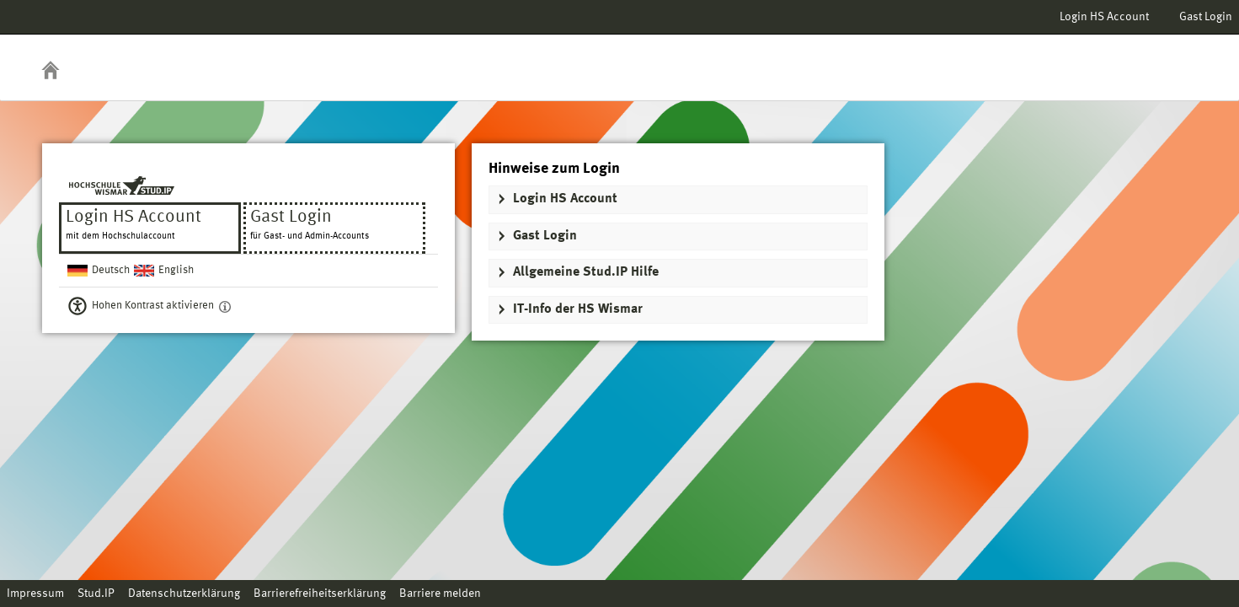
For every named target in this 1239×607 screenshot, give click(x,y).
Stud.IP (96, 593)
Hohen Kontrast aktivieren (153, 305)
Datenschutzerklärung (184, 593)
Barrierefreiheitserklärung (320, 593)
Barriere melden (440, 593)
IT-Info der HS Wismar (578, 309)
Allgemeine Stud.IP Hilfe (586, 272)
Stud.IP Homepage (1174, 57)
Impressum (35, 593)
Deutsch (111, 270)
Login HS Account (1104, 17)
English (176, 270)
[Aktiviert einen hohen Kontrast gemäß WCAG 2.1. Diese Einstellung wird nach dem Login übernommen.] (225, 306)
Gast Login (1205, 17)
